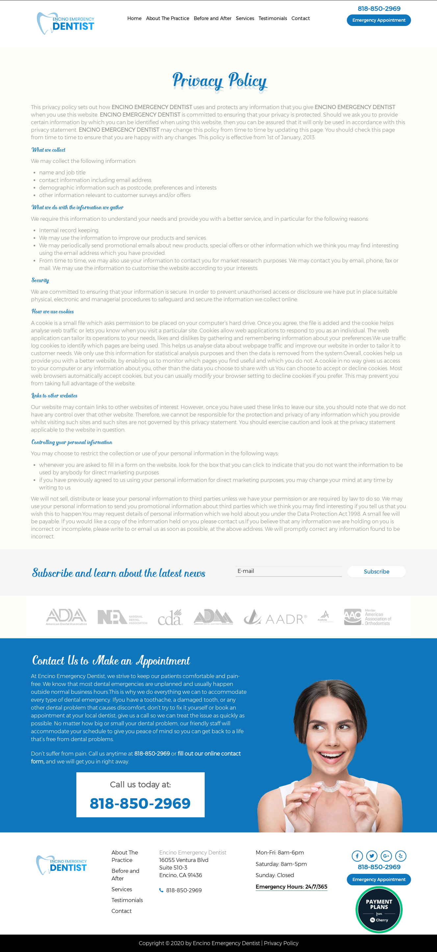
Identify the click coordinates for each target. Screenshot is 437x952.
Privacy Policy (281, 943)
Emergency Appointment (378, 20)
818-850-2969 (379, 8)
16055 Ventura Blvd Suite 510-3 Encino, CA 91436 (184, 867)
